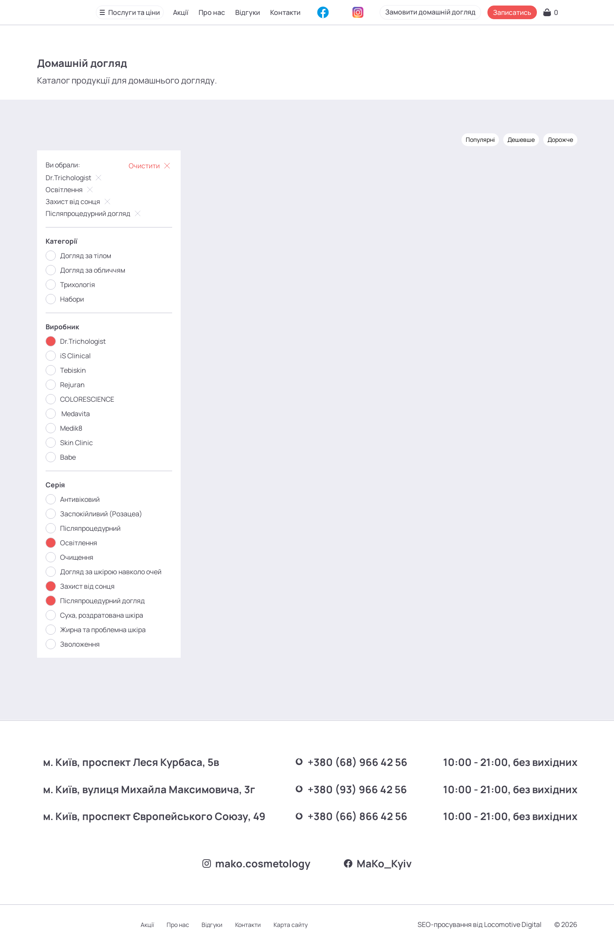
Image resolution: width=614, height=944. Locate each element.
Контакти (285, 12)
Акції (180, 12)
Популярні (479, 139)
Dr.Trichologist (75, 178)
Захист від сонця (79, 201)
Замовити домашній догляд (473, 12)
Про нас (212, 12)
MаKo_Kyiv (378, 863)
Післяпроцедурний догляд (94, 213)
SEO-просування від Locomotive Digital (479, 924)
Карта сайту (292, 925)
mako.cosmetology (256, 863)
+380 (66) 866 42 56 (348, 815)
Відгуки (247, 12)
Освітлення (70, 189)
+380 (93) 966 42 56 (348, 788)
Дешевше (520, 139)
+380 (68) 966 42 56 (348, 761)
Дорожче (559, 139)
